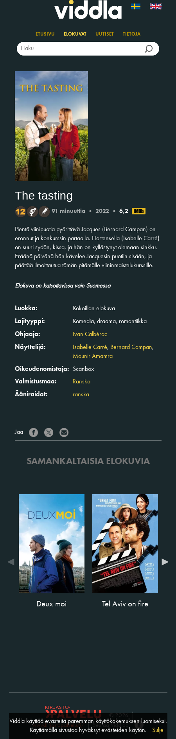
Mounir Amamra (93, 356)
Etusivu (45, 34)
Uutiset (104, 34)
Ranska (81, 382)
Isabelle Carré (90, 347)
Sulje (157, 730)
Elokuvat (75, 34)
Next (163, 562)
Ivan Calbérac (90, 334)
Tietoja (131, 34)
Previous (13, 562)
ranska (81, 395)
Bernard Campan (131, 347)
